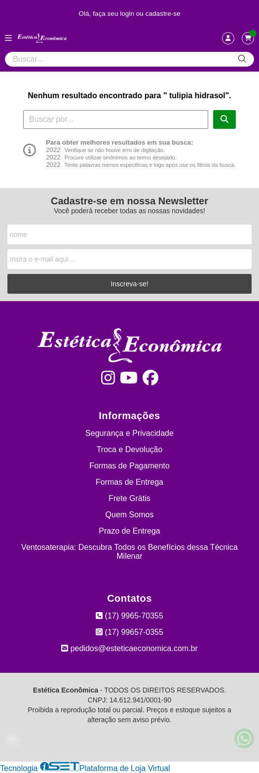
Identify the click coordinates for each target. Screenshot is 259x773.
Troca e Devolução (130, 449)
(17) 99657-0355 (129, 632)
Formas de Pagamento (129, 466)
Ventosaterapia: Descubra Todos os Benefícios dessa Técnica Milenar (129, 551)
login (128, 13)
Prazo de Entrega (129, 531)
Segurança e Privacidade (129, 433)
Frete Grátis (129, 498)
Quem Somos (130, 514)
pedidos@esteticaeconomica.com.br (129, 648)
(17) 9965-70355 (129, 616)
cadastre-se (163, 13)
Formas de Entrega (129, 482)
